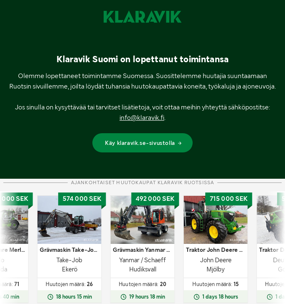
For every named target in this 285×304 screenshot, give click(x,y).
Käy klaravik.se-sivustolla (143, 142)
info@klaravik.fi (142, 118)
